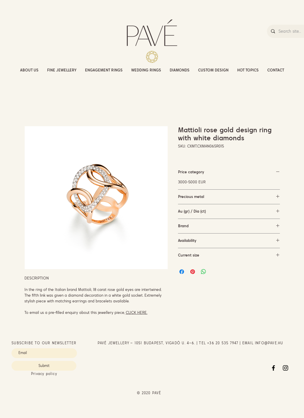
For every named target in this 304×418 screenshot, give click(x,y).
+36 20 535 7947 (222, 343)
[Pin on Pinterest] (192, 271)
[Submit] (43, 366)
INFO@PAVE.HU (269, 343)
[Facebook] (273, 368)
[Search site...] (290, 31)
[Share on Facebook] (181, 271)
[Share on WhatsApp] (203, 271)
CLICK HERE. (137, 312)
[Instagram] (285, 368)
